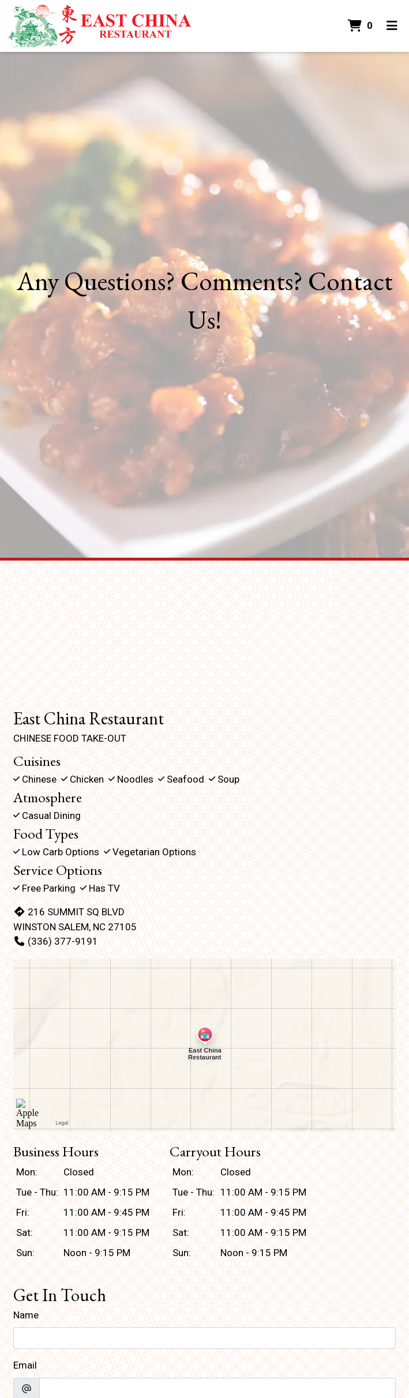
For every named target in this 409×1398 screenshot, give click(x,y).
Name (26, 1315)
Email (25, 1365)
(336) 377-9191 (55, 941)
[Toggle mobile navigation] (392, 25)
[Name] (204, 1338)
